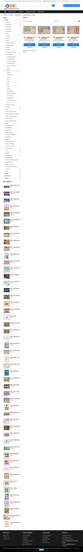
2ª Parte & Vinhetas (10, 141)
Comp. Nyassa (10, 95)
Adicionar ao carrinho (29, 45)
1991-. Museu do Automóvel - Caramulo (15, 364)
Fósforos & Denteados (10, 134)
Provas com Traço (9, 164)
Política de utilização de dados (50, 1)
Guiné (8, 79)
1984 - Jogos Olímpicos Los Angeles (15, 267)
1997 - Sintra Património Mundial (15, 474)
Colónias (8, 49)
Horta (8, 82)
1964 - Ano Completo (15, 295)
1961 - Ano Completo (15, 288)
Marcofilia (8, 107)
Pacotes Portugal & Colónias (12, 159)
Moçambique (10, 91)
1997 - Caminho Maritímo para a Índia (15, 378)
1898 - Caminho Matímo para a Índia (29, 38)
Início (5, 18)
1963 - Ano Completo (15, 192)
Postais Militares (9, 157)
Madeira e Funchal (10, 45)
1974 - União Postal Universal (15, 405)
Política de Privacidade (28, 540)
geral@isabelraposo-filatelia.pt (34, 1)
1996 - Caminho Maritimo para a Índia (15, 240)
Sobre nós (21, 11)
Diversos (8, 38)
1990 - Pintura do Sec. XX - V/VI (15, 460)
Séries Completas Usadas (11, 116)
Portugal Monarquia (11, 56)
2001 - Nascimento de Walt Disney (15, 219)
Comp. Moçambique (11, 93)
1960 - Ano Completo (15, 384)
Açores (8, 68)
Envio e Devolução (31, 11)
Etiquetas (8, 139)
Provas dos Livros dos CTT (11, 166)
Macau (8, 86)
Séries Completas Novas (11, 111)
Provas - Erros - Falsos (10, 146)
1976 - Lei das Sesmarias (15, 439)
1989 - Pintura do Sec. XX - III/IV (15, 453)
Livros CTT (8, 169)
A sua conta (46, 532)
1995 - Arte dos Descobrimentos (15, 302)
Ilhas (7, 171)
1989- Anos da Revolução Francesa (15, 254)
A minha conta (6, 537)
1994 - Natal (13, 316)
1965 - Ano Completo (15, 322)
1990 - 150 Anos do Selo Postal (15, 508)
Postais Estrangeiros (10, 104)
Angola (7, 47)
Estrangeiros (7, 175)
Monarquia (8, 31)
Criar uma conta (76, 1)
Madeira (9, 88)
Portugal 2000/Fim (11, 63)
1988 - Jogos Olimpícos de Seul (15, 446)
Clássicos (8, 22)
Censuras (8, 36)
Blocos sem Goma (9, 125)
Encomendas (45, 537)
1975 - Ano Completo (15, 391)
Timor (8, 102)
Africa (8, 70)
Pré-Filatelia (8, 29)
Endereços (45, 540)
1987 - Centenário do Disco (15, 274)
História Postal (9, 27)
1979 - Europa (13, 481)
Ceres (7, 33)
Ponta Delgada (10, 98)
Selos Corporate (9, 132)
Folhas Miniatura (9, 127)
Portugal (6, 20)
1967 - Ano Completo (15, 329)
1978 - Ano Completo (15, 261)
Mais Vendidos (7, 181)
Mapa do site (6, 535)
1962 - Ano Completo (15, 212)
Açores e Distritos (10, 43)
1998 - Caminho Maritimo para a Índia (15, 433)
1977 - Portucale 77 (15, 350)
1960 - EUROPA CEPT (15, 185)
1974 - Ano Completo (15, 309)
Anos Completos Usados (11, 120)
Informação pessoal (47, 535)
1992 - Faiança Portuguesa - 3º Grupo (15, 522)
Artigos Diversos (9, 162)
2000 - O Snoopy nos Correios (15, 398)
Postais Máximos (9, 155)
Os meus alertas (46, 542)
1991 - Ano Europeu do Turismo (15, 515)
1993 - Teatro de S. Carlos (15, 467)
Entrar (69, 1)
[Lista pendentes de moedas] (60, 1)
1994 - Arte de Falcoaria (15, 205)
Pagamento (41, 11)
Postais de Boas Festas (11, 52)
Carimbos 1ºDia (9, 148)
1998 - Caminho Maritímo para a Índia (15, 426)
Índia (8, 84)
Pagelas (7, 153)
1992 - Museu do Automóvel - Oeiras (15, 281)
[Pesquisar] (41, 5)
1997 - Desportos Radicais (15, 419)
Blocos (7, 123)
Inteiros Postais (9, 54)
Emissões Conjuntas (10, 143)
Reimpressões (9, 24)
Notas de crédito (46, 539)
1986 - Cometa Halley (15, 199)
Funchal (8, 77)
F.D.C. (7, 150)
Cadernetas (8, 130)
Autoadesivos (9, 136)
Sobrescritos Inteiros (11, 65)
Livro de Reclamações (27, 544)
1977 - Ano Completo (15, 247)
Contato (64, 532)
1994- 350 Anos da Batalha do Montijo (15, 343)
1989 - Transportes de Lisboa (15, 412)
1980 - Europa (13, 488)
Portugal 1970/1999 (11, 61)
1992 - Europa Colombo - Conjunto (15, 495)
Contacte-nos (12, 11)
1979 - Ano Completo (15, 233)
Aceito (41, 549)
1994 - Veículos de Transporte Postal (15, 336)
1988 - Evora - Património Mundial (15, 357)
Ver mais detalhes (76, 548)
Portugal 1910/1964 (11, 59)
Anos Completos (9, 118)
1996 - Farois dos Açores (15, 371)
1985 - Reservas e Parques (15, 226)
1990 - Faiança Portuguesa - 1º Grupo (15, 501)
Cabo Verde (9, 75)
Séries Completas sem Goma (12, 114)
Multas (7, 40)
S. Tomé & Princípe (11, 100)
